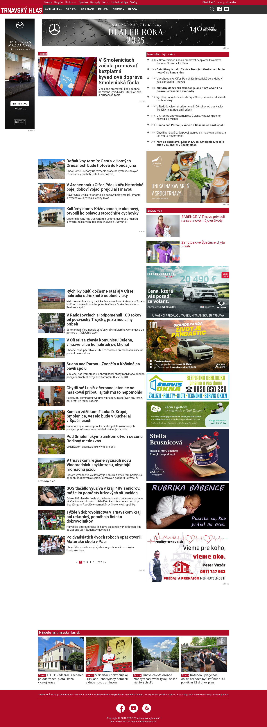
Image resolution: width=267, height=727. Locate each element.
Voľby (133, 2)
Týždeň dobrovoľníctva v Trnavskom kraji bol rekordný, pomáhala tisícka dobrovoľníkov (104, 516)
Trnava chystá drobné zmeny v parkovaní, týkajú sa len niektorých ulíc (155, 678)
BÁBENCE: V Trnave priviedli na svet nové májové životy (203, 219)
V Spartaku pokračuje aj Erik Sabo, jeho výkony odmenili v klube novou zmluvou (107, 678)
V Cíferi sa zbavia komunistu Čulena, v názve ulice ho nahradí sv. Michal (100, 342)
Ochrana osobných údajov (129, 694)
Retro (106, 2)
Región (58, 2)
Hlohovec (70, 2)
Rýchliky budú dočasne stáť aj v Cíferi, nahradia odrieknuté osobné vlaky (101, 293)
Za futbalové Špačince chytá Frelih (203, 244)
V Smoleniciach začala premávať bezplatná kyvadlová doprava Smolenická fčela (120, 71)
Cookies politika (220, 694)
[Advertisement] (69, 130)
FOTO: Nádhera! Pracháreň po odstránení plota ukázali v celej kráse (60, 678)
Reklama (164, 694)
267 (100, 562)
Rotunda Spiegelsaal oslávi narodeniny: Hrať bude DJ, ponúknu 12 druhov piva (203, 678)
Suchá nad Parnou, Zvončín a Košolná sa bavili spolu (103, 366)
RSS (173, 694)
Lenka (232, 2)
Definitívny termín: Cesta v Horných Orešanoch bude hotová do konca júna (101, 163)
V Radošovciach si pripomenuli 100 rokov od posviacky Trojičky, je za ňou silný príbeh (104, 319)
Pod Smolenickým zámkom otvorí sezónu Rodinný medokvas (105, 438)
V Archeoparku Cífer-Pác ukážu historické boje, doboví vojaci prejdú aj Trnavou (105, 187)
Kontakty (182, 694)
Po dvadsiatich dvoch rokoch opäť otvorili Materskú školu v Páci (104, 539)
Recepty (95, 2)
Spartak (83, 2)
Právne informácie (104, 694)
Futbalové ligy (120, 2)
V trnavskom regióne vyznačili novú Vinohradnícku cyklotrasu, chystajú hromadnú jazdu (99, 465)
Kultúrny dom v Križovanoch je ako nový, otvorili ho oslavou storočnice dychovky (103, 210)
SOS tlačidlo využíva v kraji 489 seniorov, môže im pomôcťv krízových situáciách (103, 490)
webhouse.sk (149, 721)
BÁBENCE (87, 9)
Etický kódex (152, 694)
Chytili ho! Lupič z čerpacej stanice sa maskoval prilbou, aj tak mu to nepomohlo (104, 390)
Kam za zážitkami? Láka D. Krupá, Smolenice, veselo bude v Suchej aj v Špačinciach (99, 416)
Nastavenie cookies (199, 694)
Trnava (48, 2)
